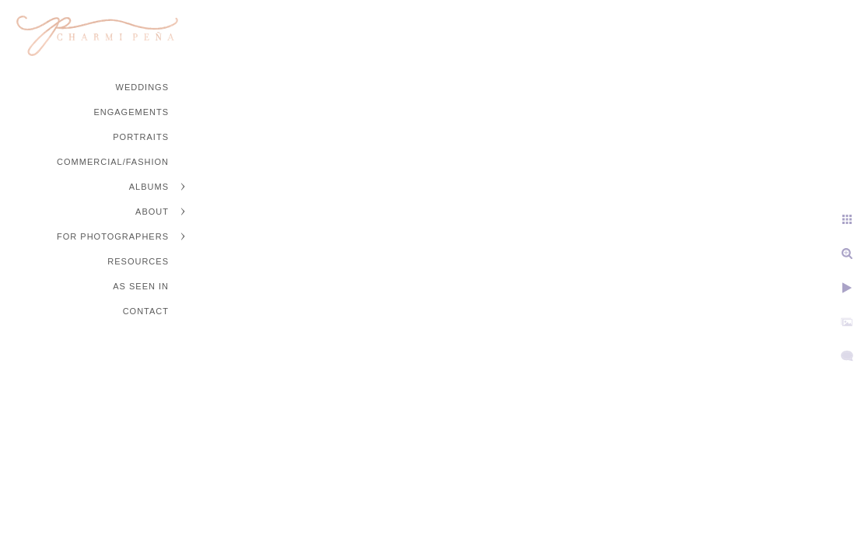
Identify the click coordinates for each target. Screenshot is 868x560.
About (152, 211)
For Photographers (113, 236)
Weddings (143, 87)
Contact (146, 311)
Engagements (131, 112)
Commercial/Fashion (113, 161)
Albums (149, 186)
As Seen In (141, 286)
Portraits (141, 137)
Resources (138, 261)
